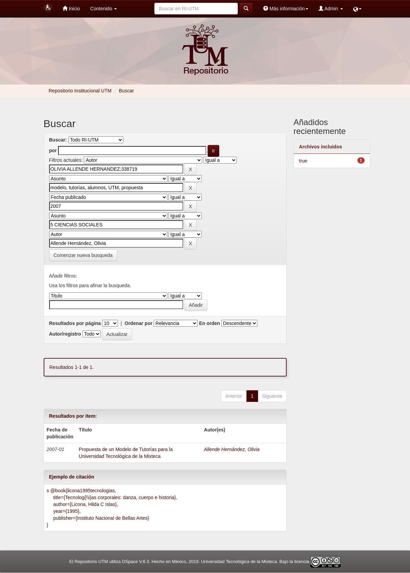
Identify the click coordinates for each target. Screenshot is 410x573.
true (303, 161)
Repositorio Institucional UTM (80, 90)
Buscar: (58, 140)
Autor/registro (65, 334)
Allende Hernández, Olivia (231, 449)
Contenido (103, 8)
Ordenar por (139, 323)
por (53, 150)
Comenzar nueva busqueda (83, 255)
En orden (209, 323)
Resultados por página (75, 323)
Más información (285, 8)
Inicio (71, 8)
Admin (331, 8)
